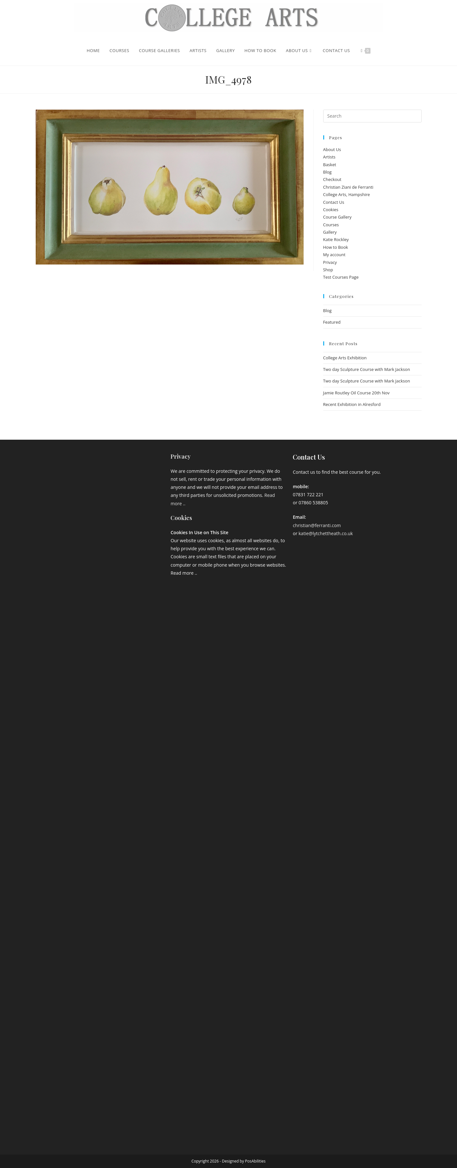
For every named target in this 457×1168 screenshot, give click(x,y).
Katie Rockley (336, 239)
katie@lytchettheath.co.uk (325, 533)
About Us (332, 149)
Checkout (332, 179)
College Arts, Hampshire (346, 194)
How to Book (335, 247)
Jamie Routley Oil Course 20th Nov (356, 393)
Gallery (330, 232)
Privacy (330, 262)
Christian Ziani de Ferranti (348, 187)
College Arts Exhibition (345, 358)
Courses (331, 225)
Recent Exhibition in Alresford (352, 404)
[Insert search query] (372, 116)
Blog (327, 172)
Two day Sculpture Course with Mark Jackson (366, 369)
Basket (329, 164)
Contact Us (333, 202)
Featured (332, 322)
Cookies (330, 209)
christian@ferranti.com (317, 525)
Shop (328, 270)
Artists (329, 157)
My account (334, 254)
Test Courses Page (341, 277)
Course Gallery (337, 217)
